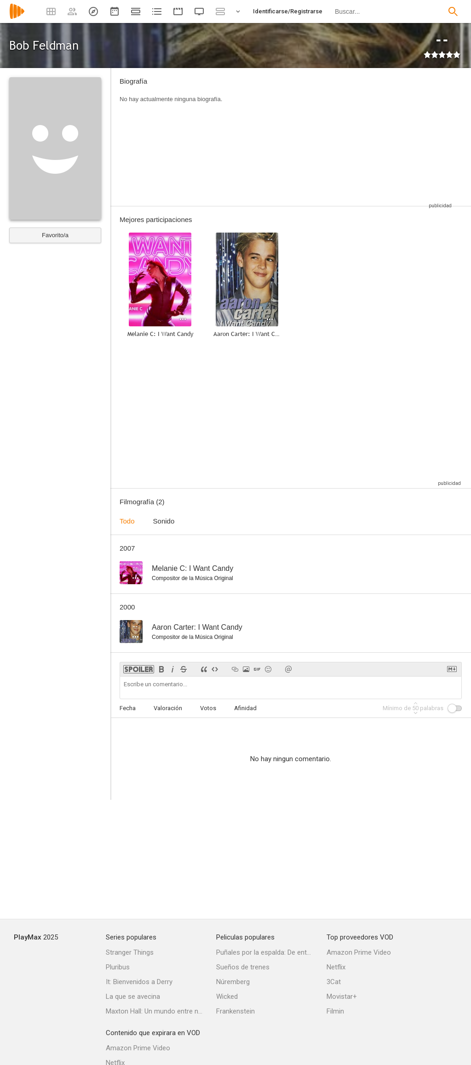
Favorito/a (55, 235)
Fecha (128, 708)
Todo (127, 521)
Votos (208, 708)
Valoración (168, 708)
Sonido (164, 521)
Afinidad (245, 708)
